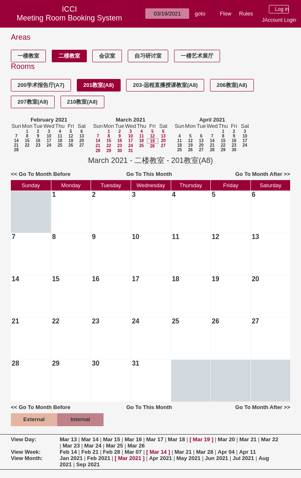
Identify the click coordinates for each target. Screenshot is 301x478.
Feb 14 (68, 452)
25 (60, 145)
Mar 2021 (130, 458)
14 (16, 140)
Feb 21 (90, 452)
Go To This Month (149, 174)
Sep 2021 (88, 464)
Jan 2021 (71, 458)
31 (130, 150)
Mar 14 (90, 439)
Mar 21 (247, 439)
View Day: (23, 439)
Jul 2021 (243, 458)
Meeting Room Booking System (69, 18)
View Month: (27, 458)
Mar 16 (133, 439)
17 (49, 140)
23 (37, 145)
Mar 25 (114, 445)
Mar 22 (269, 439)
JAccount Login (279, 20)
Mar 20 (226, 439)
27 (81, 145)
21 (16, 145)
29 (108, 150)
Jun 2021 (216, 458)
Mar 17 (154, 439)
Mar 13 (68, 439)
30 (119, 150)
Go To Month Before (45, 174)
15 (27, 140)
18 (60, 140)
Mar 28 (204, 452)
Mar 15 (111, 439)
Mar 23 (71, 445)
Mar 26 (135, 445)
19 (70, 140)
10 (49, 136)
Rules (246, 13)
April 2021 (212, 120)
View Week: (25, 452)
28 (16, 149)
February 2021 (48, 120)
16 (37, 140)
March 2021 (130, 120)
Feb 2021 (99, 458)
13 (81, 136)
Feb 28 (111, 452)
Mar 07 (133, 452)
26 (70, 145)
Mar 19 (201, 439)
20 (81, 140)
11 (60, 136)
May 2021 (189, 458)
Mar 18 (176, 439)
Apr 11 (247, 452)
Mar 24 (92, 445)
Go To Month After (259, 174)
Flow (225, 13)
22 (27, 145)
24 (49, 145)
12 (70, 136)
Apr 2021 (160, 458)
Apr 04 (226, 452)
